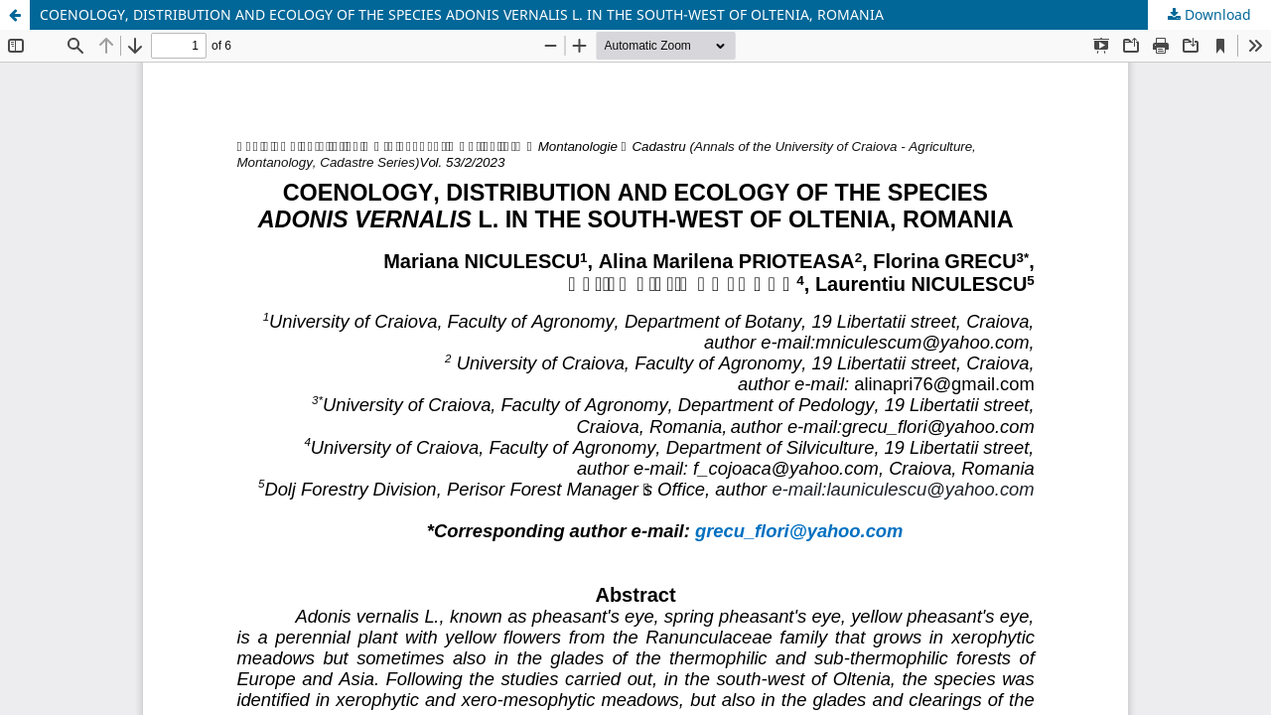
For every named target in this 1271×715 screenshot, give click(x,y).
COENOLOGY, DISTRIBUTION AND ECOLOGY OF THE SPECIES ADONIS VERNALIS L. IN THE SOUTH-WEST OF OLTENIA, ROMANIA (462, 14)
